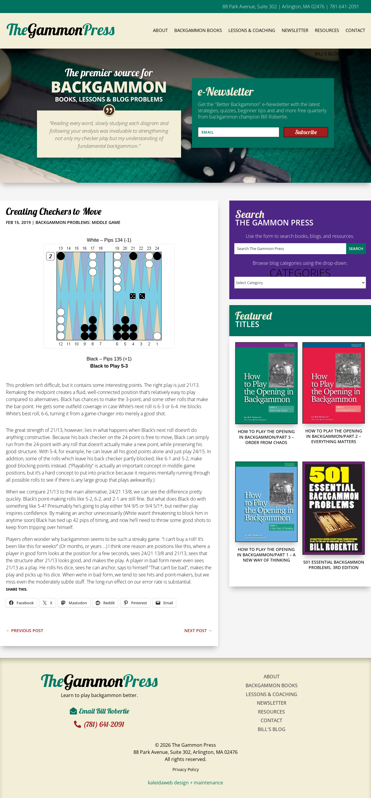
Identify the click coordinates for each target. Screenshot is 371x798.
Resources (327, 30)
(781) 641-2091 (105, 724)
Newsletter (295, 30)
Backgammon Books (198, 30)
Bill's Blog (271, 729)
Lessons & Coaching (251, 30)
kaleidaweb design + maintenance (185, 782)
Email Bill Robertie (104, 710)
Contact (355, 30)
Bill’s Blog (327, 54)
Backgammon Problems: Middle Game (78, 222)
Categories (300, 273)
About (160, 30)
